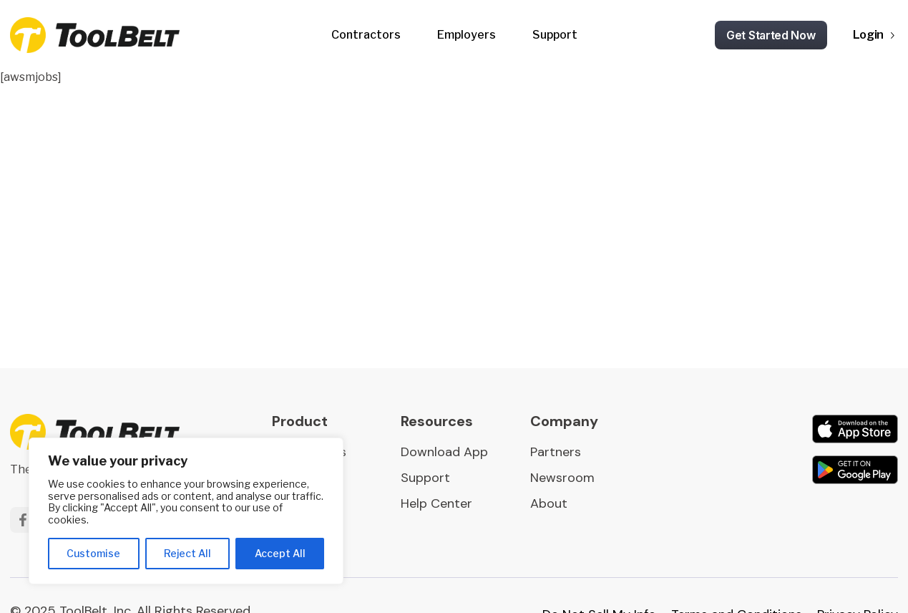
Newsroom (562, 477)
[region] (186, 511)
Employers (466, 35)
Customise (93, 553)
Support (554, 35)
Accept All (280, 553)
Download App (444, 451)
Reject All (187, 553)
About (548, 503)
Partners (555, 451)
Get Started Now (771, 35)
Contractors (366, 35)
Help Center (436, 503)
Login (868, 35)
